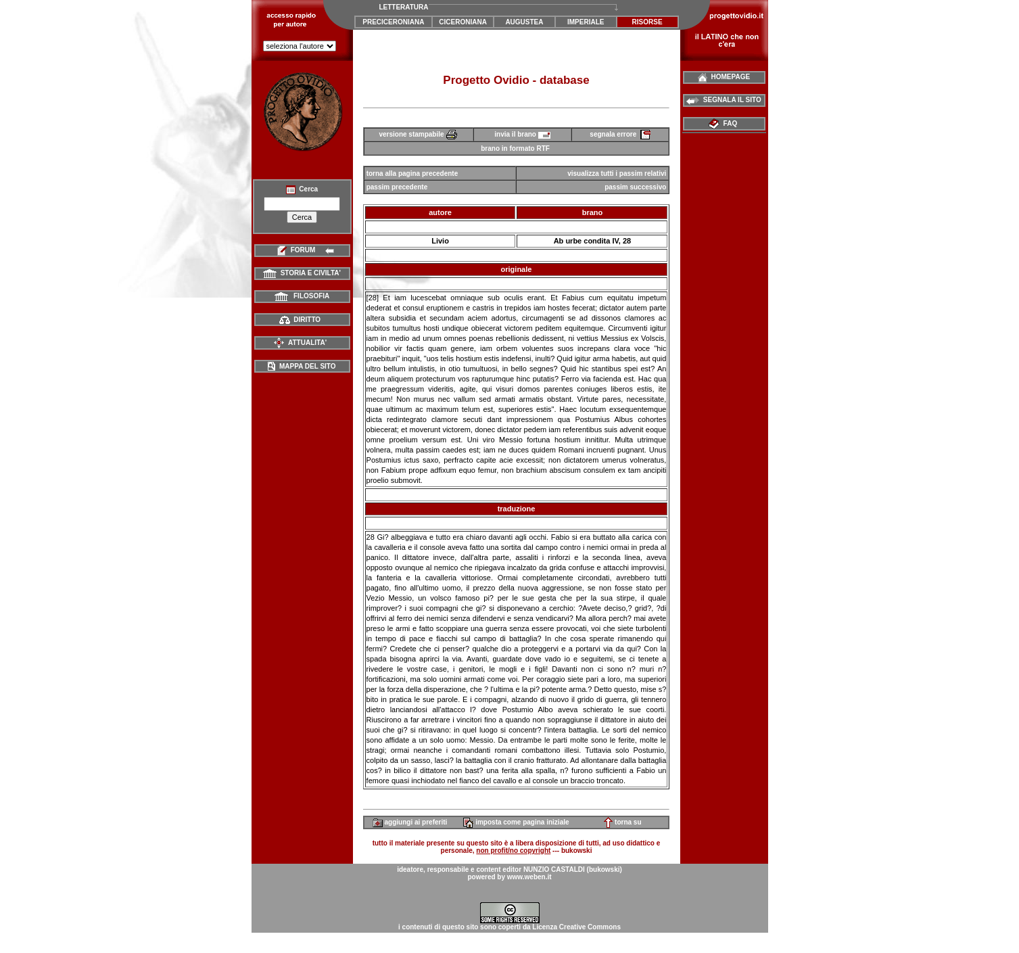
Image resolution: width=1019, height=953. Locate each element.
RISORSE (647, 22)
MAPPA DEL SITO (301, 366)
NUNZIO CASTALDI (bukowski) (572, 869)
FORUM (302, 250)
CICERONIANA (463, 22)
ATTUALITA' (300, 342)
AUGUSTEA (524, 22)
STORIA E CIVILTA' (302, 273)
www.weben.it (529, 877)
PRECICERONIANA (393, 22)
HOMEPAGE (724, 76)
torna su (622, 822)
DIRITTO (300, 319)
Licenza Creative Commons (576, 927)
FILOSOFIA (302, 296)
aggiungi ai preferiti (410, 822)
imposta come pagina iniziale (516, 822)
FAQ (724, 123)
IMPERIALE (585, 22)
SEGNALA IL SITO (723, 99)
